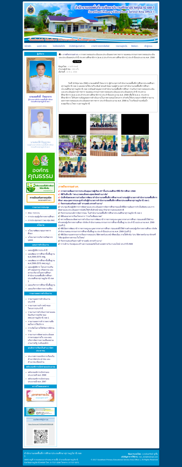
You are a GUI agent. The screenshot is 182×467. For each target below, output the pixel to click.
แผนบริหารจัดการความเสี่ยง (40, 288)
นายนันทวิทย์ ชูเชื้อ (150, 454)
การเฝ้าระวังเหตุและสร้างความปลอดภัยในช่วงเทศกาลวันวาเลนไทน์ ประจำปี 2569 (97, 244)
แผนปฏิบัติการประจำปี (37, 250)
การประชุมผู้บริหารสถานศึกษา (41, 216)
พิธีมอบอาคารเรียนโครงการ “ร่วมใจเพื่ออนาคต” (81, 216)
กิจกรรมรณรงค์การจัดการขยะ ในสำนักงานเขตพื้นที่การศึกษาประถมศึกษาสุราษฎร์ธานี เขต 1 (101, 213)
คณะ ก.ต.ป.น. (34, 213)
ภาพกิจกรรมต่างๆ (70, 54)
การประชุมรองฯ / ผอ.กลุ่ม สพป (41, 220)
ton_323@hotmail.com (148, 457)
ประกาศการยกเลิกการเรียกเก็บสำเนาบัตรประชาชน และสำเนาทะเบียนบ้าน (41, 359)
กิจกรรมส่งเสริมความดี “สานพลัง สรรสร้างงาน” (81, 241)
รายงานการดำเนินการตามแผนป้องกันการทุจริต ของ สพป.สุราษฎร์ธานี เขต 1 (41, 315)
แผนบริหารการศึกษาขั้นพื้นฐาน (41, 285)
